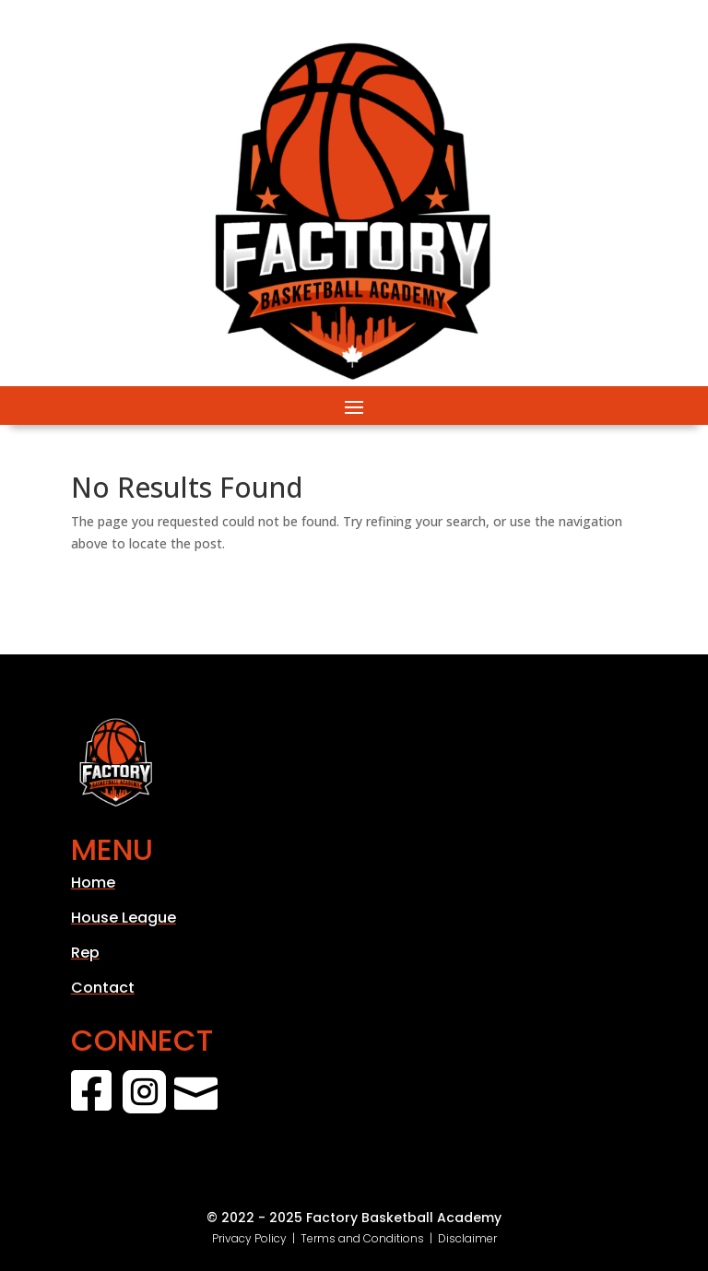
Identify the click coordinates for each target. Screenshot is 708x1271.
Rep (85, 952)
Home (93, 882)
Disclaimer (467, 1238)
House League (123, 917)
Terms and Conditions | (369, 1238)
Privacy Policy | (256, 1238)
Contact (103, 987)
